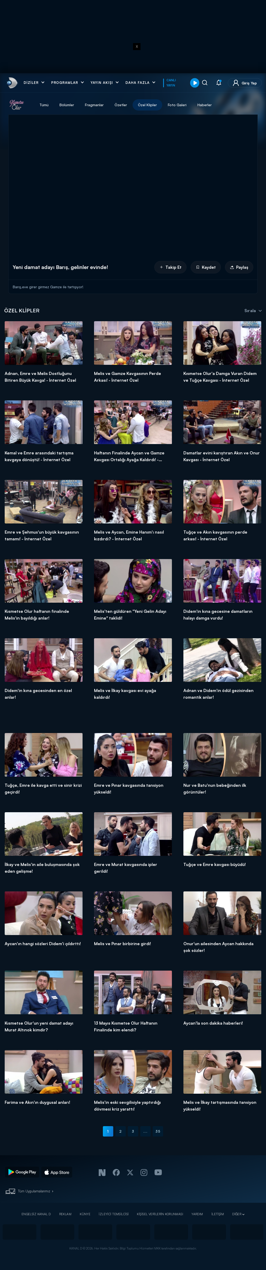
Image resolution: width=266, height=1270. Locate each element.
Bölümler (66, 105)
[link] (11, 82)
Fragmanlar (94, 105)
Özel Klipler (147, 105)
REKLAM (65, 1214)
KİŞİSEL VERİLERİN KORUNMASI (160, 1214)
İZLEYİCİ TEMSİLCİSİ (114, 1214)
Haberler (204, 105)
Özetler (121, 105)
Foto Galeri (177, 105)
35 (158, 1131)
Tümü (44, 105)
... (145, 1131)
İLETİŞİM (217, 1214)
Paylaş (239, 267)
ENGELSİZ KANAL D (36, 1214)
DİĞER (236, 1214)
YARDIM (197, 1214)
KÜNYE (85, 1214)
